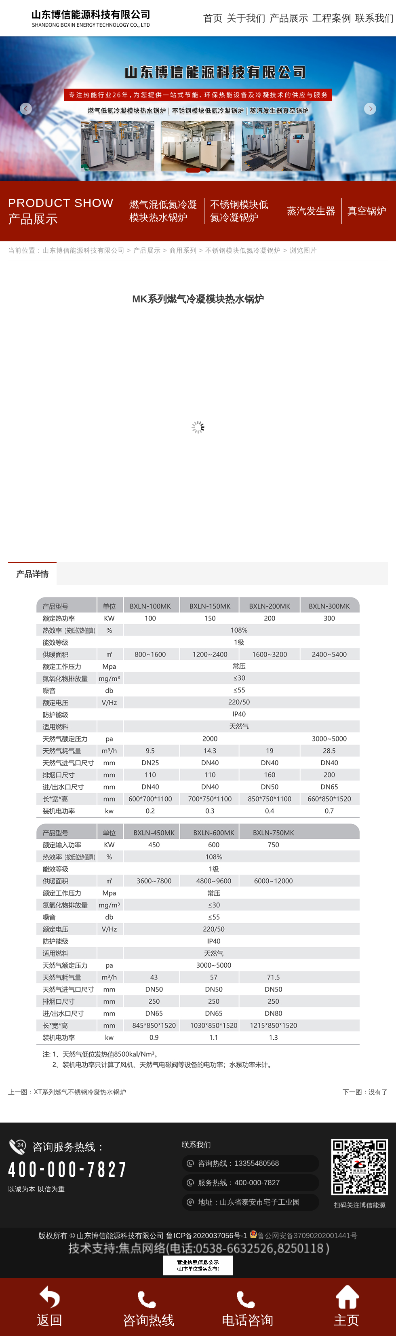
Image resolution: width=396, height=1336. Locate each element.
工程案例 (331, 18)
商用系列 (183, 250)
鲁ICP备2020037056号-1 (206, 1236)
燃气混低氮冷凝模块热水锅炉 (163, 211)
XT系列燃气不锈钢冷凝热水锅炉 (80, 1092)
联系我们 (374, 18)
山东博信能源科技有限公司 (83, 250)
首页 (213, 18)
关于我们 (246, 18)
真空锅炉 (367, 210)
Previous (26, 109)
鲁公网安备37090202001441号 (303, 1236)
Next (370, 109)
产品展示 (289, 18)
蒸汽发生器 (311, 210)
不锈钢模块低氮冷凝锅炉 (239, 211)
